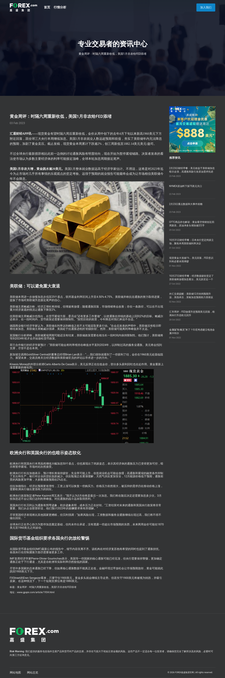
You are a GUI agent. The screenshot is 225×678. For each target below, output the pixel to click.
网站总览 (32, 672)
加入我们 (205, 7)
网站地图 (15, 672)
